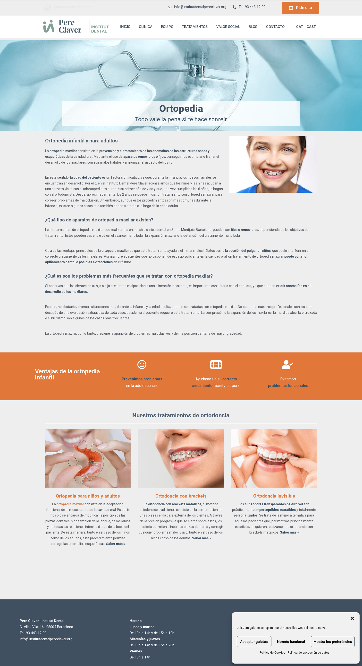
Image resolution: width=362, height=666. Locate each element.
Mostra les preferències (332, 642)
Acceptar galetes (254, 642)
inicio (125, 27)
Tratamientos (194, 27)
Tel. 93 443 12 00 (252, 7)
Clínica (145, 27)
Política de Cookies (272, 652)
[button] (352, 618)
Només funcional (291, 642)
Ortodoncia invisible (274, 496)
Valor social (228, 27)
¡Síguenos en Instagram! (73, 7)
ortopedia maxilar (71, 504)
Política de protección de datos (308, 652)
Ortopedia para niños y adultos (88, 496)
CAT (299, 27)
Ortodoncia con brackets (181, 496)
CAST (311, 27)
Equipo (167, 27)
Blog (253, 27)
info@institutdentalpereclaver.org (46, 639)
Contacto (275, 27)
